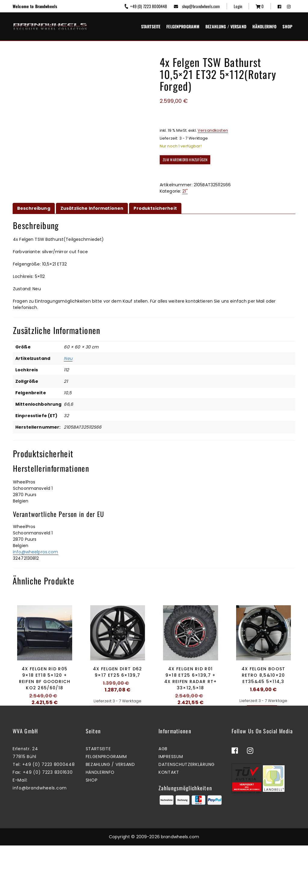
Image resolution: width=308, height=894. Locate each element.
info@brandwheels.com (40, 837)
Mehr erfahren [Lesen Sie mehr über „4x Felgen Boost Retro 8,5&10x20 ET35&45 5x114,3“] (262, 709)
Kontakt (169, 821)
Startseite (150, 26)
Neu (68, 358)
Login (238, 6)
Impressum (171, 805)
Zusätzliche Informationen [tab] (92, 208)
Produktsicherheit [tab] (155, 208)
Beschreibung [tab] (33, 208)
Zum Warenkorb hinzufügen (185, 159)
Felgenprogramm (182, 26)
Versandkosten (213, 130)
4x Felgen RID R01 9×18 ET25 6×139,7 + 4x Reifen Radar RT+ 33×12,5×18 (190, 678)
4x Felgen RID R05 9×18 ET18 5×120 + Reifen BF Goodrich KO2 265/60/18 (44, 678)
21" (184, 191)
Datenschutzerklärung (187, 813)
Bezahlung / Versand (225, 26)
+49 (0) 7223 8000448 (145, 6)
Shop (287, 26)
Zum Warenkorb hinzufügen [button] (43, 722)
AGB (163, 798)
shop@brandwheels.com (197, 6)
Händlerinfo (264, 26)
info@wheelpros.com (35, 552)
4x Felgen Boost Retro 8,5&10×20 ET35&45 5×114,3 (263, 675)
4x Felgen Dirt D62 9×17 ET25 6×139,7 (117, 672)
